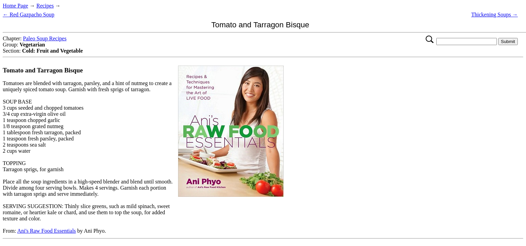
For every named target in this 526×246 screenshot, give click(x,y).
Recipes (45, 6)
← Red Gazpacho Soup (28, 14)
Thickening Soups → (494, 14)
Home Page (15, 6)
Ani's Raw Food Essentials (46, 231)
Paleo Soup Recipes (44, 38)
